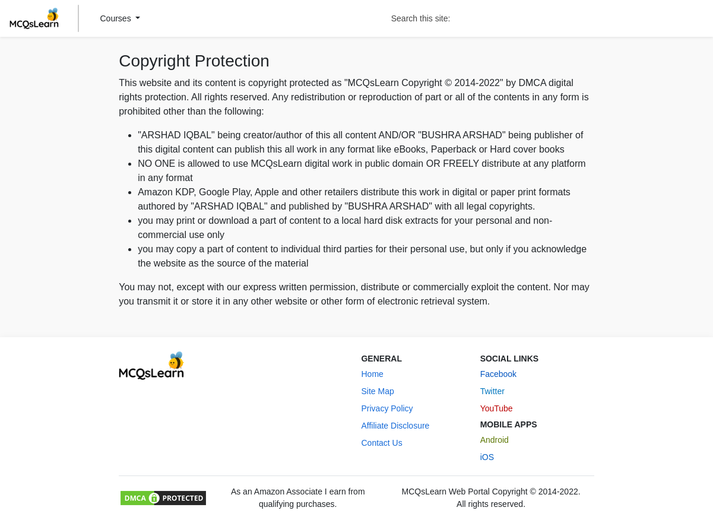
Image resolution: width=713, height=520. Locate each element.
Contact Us (381, 443)
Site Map (377, 391)
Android (494, 440)
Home (372, 374)
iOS (487, 457)
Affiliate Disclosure (395, 425)
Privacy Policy (387, 408)
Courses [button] (117, 18)
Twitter (492, 391)
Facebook (498, 374)
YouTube (496, 408)
